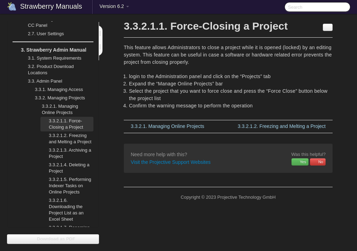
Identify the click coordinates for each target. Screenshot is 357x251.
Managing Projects (55, 98)
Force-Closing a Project (66, 124)
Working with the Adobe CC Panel (52, 21)
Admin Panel (41, 81)
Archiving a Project (70, 153)
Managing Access (54, 89)
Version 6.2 (114, 6)
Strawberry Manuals (51, 6)
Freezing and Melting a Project (70, 138)
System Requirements (50, 58)
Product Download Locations (51, 69)
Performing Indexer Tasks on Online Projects (70, 186)
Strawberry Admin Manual (49, 50)
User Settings (42, 34)
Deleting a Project (69, 168)
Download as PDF (53, 239)
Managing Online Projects (55, 108)
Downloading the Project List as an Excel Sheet (66, 210)
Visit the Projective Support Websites (171, 162)
